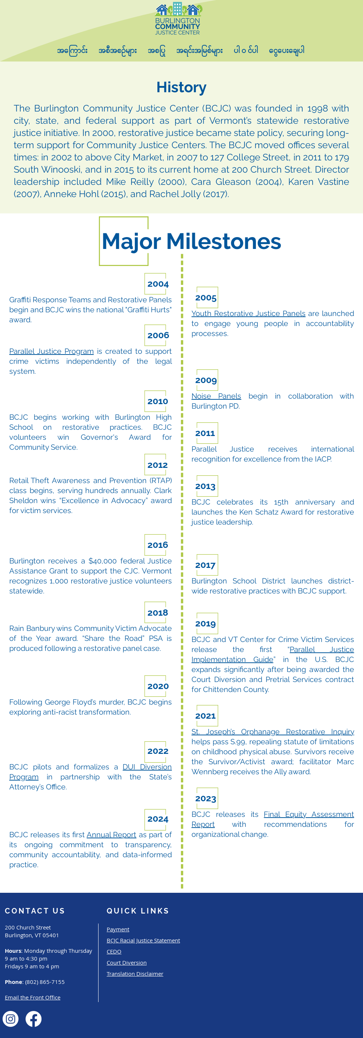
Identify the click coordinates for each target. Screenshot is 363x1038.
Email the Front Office (32, 997)
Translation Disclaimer (135, 973)
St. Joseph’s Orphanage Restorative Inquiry (273, 731)
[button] (72, 50)
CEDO (114, 951)
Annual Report (111, 834)
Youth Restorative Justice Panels (249, 313)
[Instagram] (11, 1019)
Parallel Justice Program (51, 351)
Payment (118, 929)
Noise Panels (216, 396)
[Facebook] (33, 1019)
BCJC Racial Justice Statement (143, 940)
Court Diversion (127, 962)
